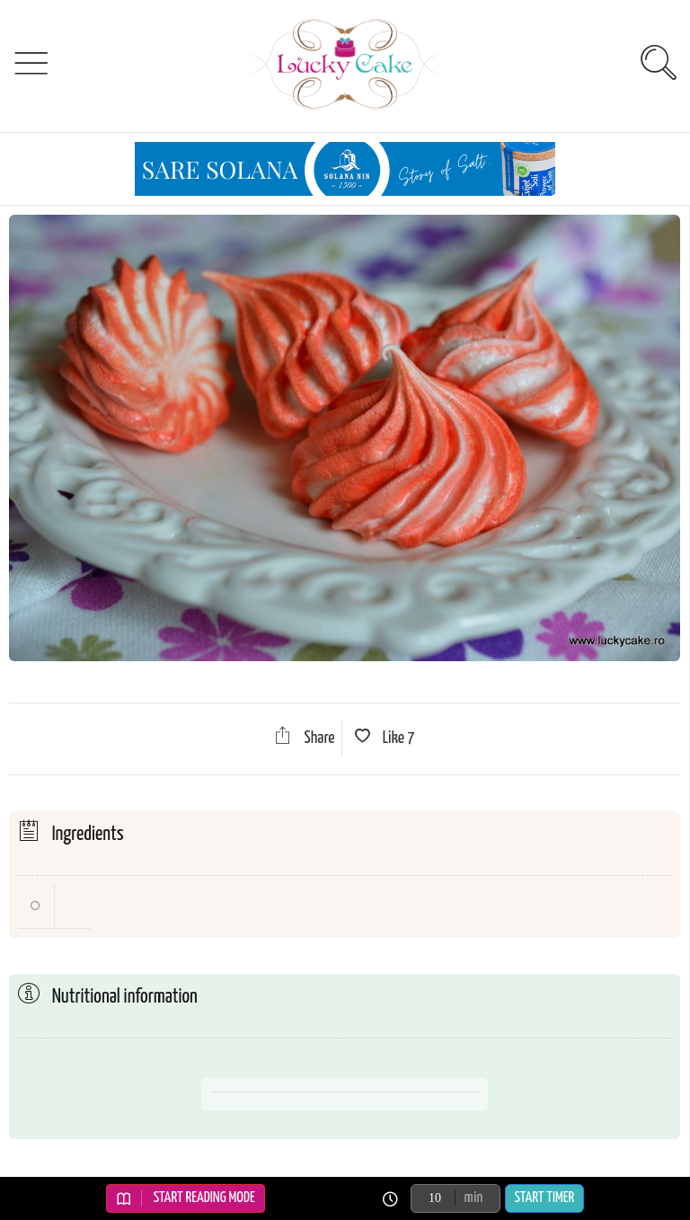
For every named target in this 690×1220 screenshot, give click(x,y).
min (473, 1198)
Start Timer (545, 1198)
